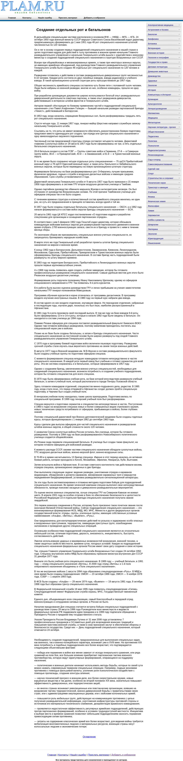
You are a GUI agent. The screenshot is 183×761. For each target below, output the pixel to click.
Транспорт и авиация (158, 187)
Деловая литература (157, 67)
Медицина (153, 118)
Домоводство (154, 76)
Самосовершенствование (160, 164)
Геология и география (158, 57)
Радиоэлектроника (157, 150)
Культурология (155, 104)
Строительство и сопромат (160, 178)
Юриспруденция (155, 238)
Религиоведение (156, 155)
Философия (153, 206)
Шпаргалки (153, 224)
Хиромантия (154, 215)
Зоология (152, 85)
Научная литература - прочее (162, 127)
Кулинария (153, 99)
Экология (152, 234)
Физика (151, 197)
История (152, 90)
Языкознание (154, 243)
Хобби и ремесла (156, 220)
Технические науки (157, 183)
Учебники (152, 192)
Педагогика (153, 136)
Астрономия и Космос (158, 30)
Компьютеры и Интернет (159, 95)
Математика (153, 113)
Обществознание (156, 132)
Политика (152, 141)
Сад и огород (154, 159)
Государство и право (157, 62)
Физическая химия (156, 201)
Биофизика (153, 39)
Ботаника (152, 43)
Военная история (156, 53)
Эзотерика (153, 229)
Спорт (151, 173)
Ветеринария (154, 48)
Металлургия (154, 122)
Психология (153, 146)
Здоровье (152, 81)
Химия (151, 210)
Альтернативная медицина (160, 25)
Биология (152, 34)
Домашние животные (158, 71)
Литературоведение (157, 108)
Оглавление (89, 736)
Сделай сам (153, 169)
